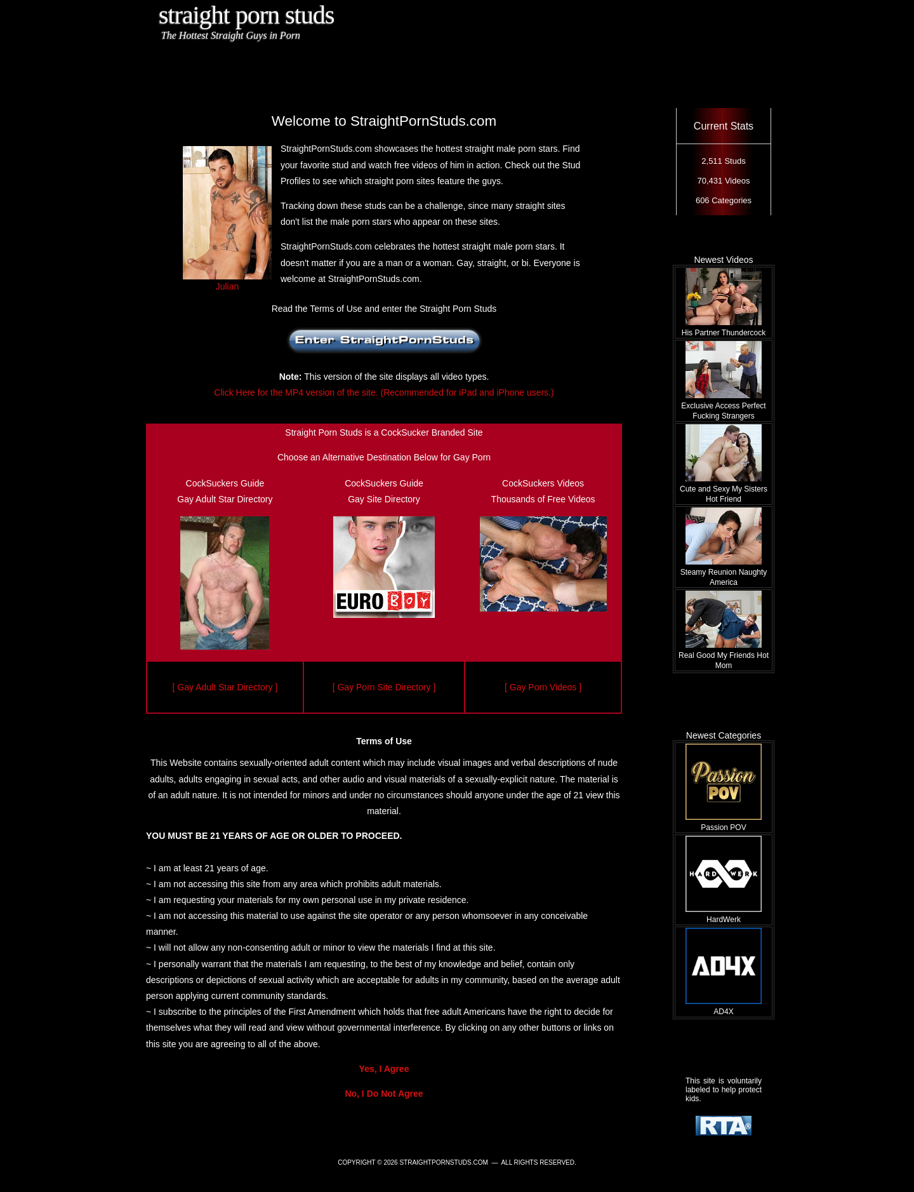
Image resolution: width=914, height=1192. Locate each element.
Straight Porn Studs (246, 15)
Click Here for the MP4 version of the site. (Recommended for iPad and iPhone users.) (383, 392)
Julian (227, 281)
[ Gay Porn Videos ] (543, 687)
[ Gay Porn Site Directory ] (384, 687)
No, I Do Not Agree (384, 1093)
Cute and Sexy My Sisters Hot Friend (723, 489)
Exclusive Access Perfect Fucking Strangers (723, 405)
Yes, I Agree (384, 1069)
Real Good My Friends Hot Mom (724, 655)
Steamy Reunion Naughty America (723, 572)
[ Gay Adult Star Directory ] (225, 687)
